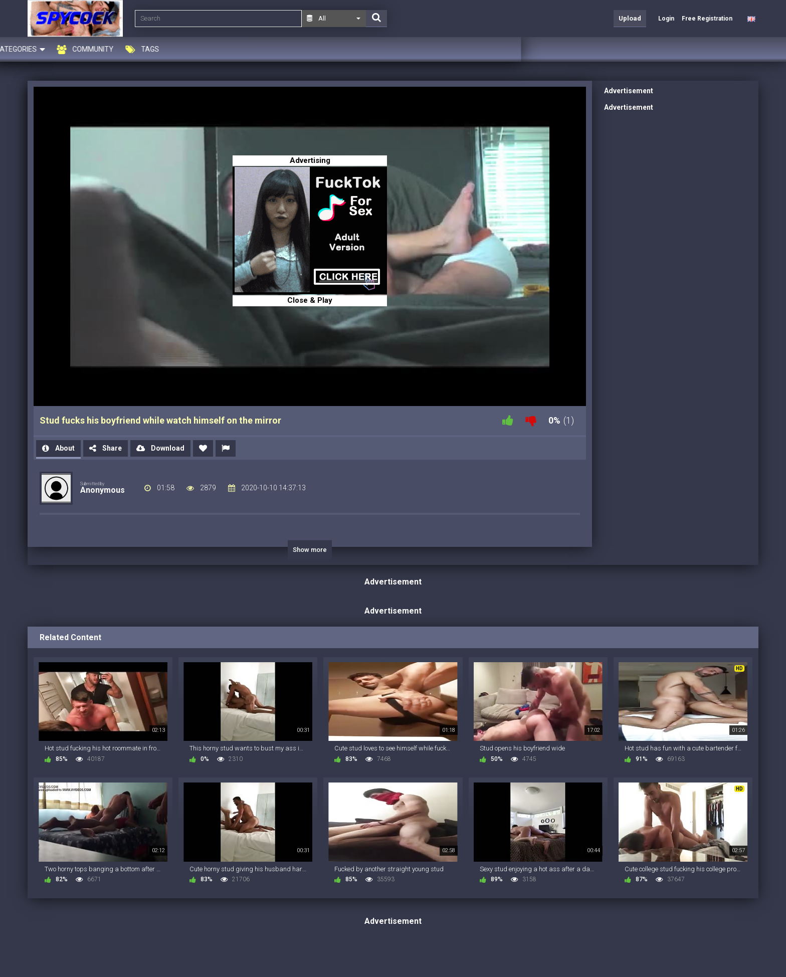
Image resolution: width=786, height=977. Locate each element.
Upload (630, 18)
